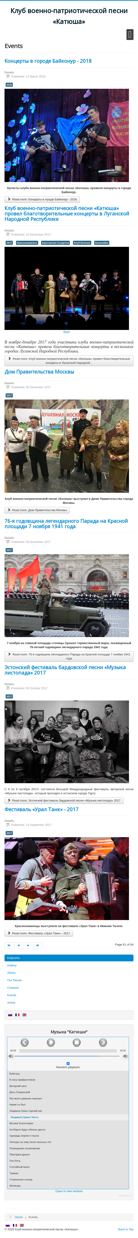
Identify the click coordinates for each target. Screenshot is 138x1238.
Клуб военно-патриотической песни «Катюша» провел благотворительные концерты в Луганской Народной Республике (67, 213)
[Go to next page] (28, 946)
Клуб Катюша (82, 242)
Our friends (14, 980)
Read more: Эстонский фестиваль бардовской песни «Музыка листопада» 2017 (64, 800)
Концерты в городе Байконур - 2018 (48, 60)
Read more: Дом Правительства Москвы (37, 510)
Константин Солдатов (55, 242)
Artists (11, 1002)
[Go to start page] (9, 946)
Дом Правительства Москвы (39, 371)
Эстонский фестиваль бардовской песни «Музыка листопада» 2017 (65, 670)
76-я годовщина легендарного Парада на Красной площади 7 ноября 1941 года (66, 523)
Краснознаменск (27, 242)
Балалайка (101, 242)
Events (11, 995)
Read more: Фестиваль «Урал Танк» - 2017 (38, 933)
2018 (9, 84)
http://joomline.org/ (125, 1195)
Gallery (11, 965)
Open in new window (69, 1191)
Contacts (13, 987)
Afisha (11, 972)
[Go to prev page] (19, 946)
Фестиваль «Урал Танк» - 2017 (42, 809)
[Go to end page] (38, 946)
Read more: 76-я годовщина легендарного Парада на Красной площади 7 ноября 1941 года (69, 656)
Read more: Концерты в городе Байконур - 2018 (42, 199)
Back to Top (125, 1229)
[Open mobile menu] (129, 34)
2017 (9, 242)
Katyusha (13, 958)
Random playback (68, 1067)
